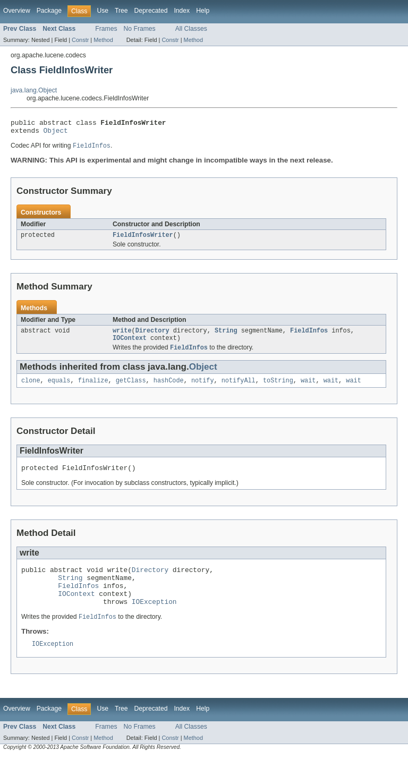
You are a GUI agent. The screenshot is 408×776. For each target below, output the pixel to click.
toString (278, 389)
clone (30, 389)
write (122, 336)
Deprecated (151, 10)
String (226, 336)
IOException (154, 619)
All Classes (191, 28)
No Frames (140, 28)
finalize (93, 389)
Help (202, 10)
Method (103, 40)
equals (59, 389)
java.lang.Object (34, 90)
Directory (152, 336)
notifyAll (239, 389)
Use (102, 10)
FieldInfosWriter (143, 239)
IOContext (130, 344)
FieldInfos (309, 336)
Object (56, 133)
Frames (106, 28)
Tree (121, 10)
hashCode (169, 389)
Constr (80, 40)
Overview (16, 10)
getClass (131, 389)
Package (49, 10)
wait (308, 389)
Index (182, 10)
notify (202, 389)
